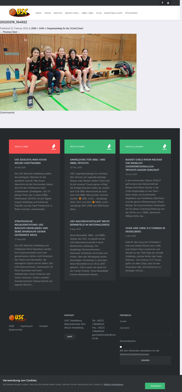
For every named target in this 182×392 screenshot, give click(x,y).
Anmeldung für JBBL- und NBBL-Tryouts (87, 161)
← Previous (6, 32)
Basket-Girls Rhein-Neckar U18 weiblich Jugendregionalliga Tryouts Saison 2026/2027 (143, 164)
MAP (69, 336)
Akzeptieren (156, 386)
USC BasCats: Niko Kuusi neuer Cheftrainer (31, 161)
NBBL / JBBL (87, 13)
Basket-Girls (72, 13)
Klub (99, 13)
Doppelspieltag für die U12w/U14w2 (65, 28)
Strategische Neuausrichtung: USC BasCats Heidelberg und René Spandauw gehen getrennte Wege (31, 228)
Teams (47, 13)
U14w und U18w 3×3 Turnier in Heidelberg (145, 230)
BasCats (58, 13)
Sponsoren (131, 13)
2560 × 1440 (37, 28)
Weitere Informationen (113, 384)
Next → (16, 32)
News (39, 13)
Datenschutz (15, 329)
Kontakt (43, 326)
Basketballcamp (113, 13)
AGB (11, 326)
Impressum (27, 326)
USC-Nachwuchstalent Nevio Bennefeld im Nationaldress (90, 223)
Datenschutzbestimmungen (134, 354)
